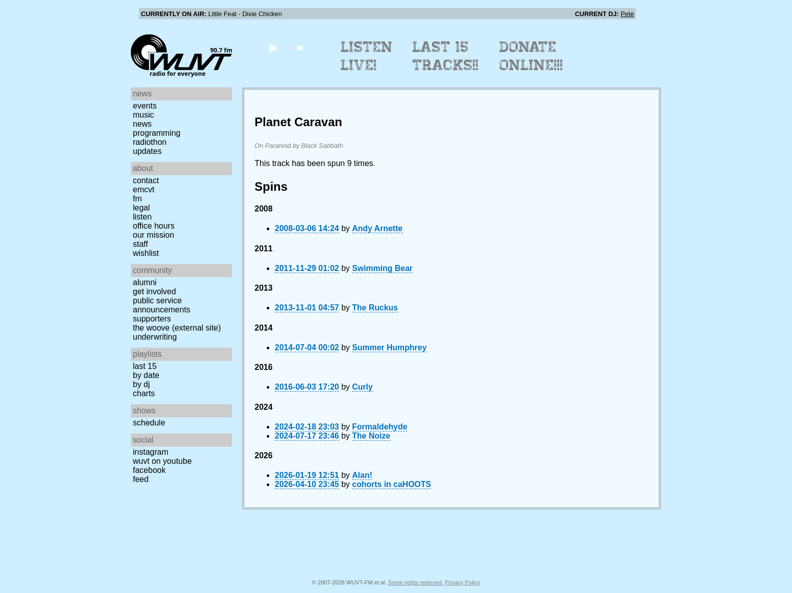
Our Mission (153, 235)
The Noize (371, 436)
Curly (362, 387)
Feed (140, 479)
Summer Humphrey (389, 347)
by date (146, 375)
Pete (627, 14)
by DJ (141, 384)
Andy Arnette (377, 228)
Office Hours (153, 226)
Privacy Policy (462, 582)
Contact (146, 180)
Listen (142, 216)
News (142, 124)
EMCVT (144, 189)
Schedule (149, 422)
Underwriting (155, 337)
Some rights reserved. (415, 582)
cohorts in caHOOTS (391, 484)
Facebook (149, 470)
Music (143, 115)
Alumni (145, 282)
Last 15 (145, 366)
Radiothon (150, 142)
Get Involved (154, 291)
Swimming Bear (382, 268)
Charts (144, 393)
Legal (141, 207)
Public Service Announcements (161, 305)
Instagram (150, 452)
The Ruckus (375, 307)
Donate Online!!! (531, 56)
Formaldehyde (379, 426)
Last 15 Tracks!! (446, 56)
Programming (156, 133)
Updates (147, 151)
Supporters (152, 318)
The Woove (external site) (177, 328)
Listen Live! (367, 56)
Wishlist (146, 253)
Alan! (362, 475)
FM (137, 198)
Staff (140, 244)
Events (145, 105)
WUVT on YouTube (162, 461)
